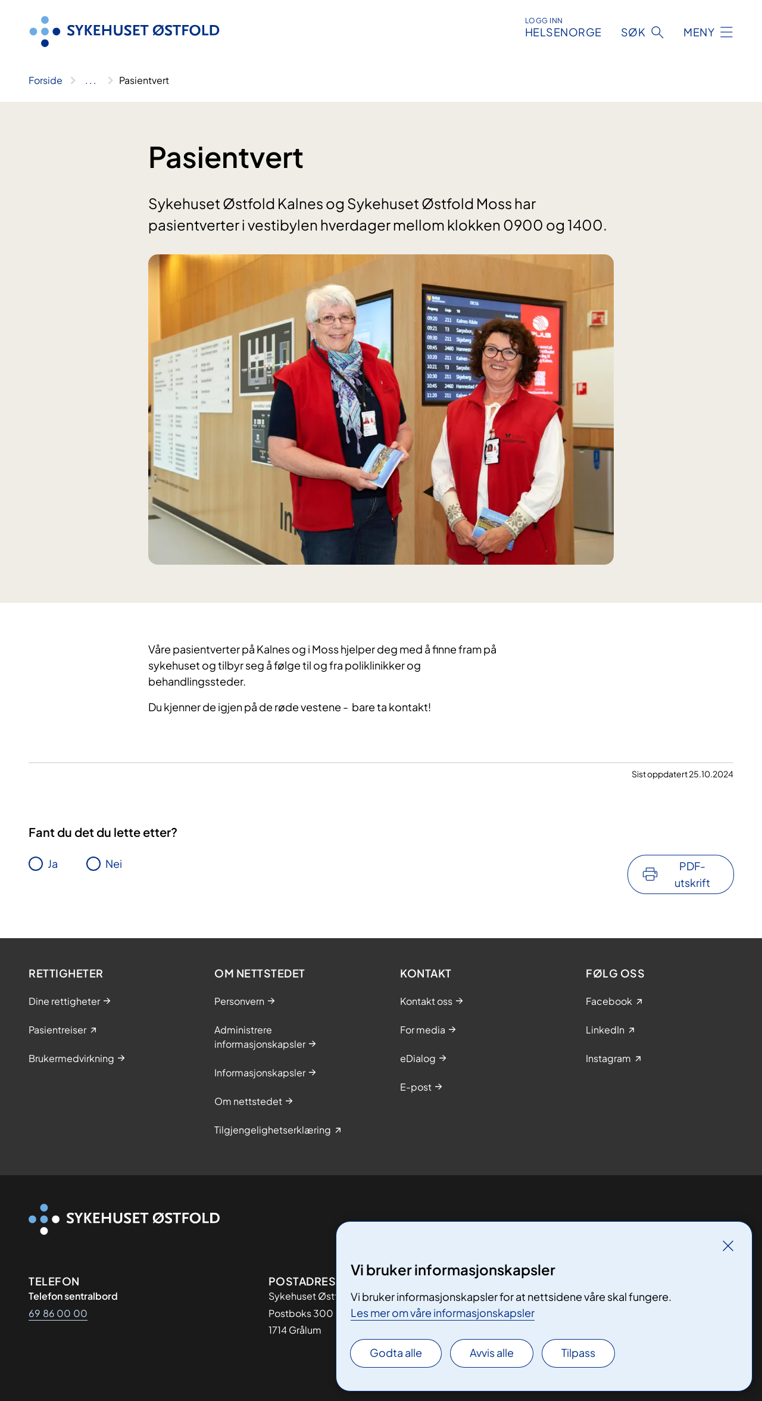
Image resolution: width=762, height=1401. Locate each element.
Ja (53, 863)
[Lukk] (728, 1245)
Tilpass (578, 1352)
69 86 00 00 (58, 1313)
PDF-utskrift (692, 874)
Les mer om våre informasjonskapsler (443, 1312)
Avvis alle (492, 1352)
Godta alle (396, 1352)
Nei (113, 863)
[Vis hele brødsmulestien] (91, 80)
